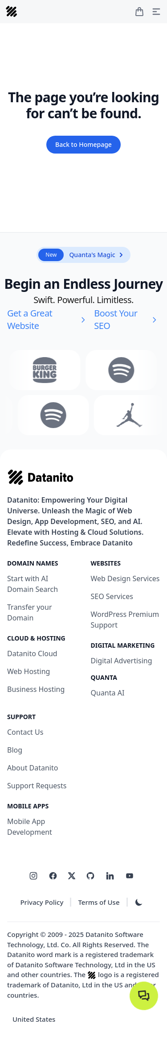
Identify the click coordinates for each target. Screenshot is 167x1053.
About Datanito (32, 768)
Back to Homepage (83, 144)
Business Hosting (36, 689)
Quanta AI (108, 693)
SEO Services (112, 596)
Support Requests (36, 786)
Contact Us (25, 732)
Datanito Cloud (32, 653)
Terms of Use (98, 902)
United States (33, 1019)
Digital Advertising (121, 661)
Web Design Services (125, 578)
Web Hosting (28, 671)
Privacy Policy (41, 902)
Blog (14, 750)
